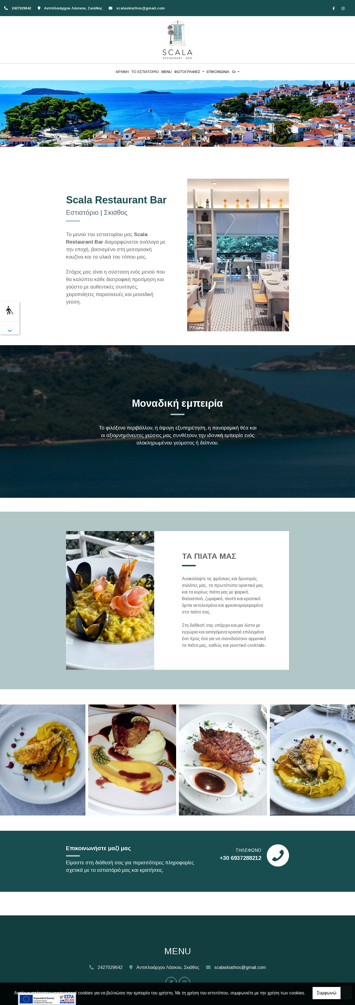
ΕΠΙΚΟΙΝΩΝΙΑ (218, 72)
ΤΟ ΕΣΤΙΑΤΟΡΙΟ (145, 72)
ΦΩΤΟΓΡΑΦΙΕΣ (187, 72)
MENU (166, 72)
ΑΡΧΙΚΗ (122, 72)
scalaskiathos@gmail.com (140, 8)
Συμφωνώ (326, 993)
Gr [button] (234, 72)
